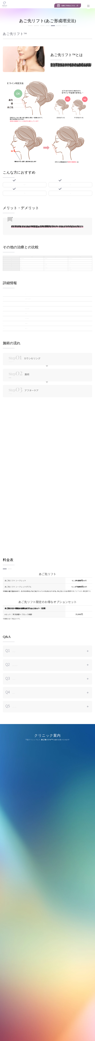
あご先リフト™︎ (38, 35)
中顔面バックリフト (76, 30)
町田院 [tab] (18, 764)
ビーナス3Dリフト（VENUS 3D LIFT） (49, 30)
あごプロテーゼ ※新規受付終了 (47, 40)
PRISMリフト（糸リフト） (20, 30)
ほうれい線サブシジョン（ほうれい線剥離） (65, 35)
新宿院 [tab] (7, 764)
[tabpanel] (47, 810)
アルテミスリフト (20, 35)
